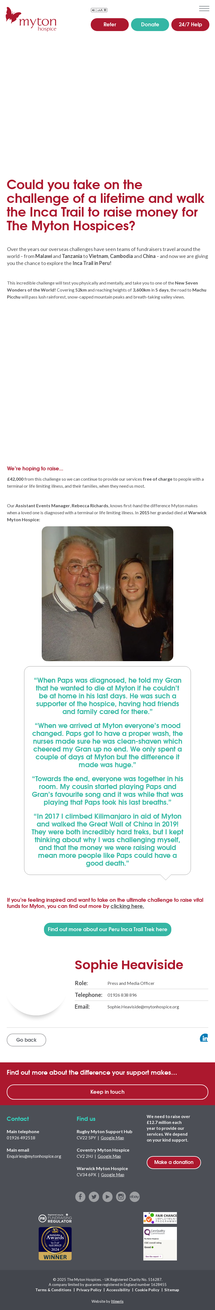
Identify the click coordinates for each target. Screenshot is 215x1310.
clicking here (127, 906)
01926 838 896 (122, 994)
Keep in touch (107, 1092)
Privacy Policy (89, 1289)
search (191, 8)
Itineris (117, 1300)
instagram (121, 1197)
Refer (110, 24)
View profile (194, 1039)
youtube (108, 1197)
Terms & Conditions (54, 1289)
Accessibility (117, 1289)
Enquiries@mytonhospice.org (34, 1156)
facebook (81, 1197)
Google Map (112, 1138)
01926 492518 (21, 1138)
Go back (27, 1040)
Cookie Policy (146, 1289)
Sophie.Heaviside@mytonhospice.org (143, 1006)
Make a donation (173, 1162)
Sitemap (170, 1289)
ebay (134, 1197)
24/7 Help (190, 24)
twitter (94, 1197)
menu (204, 8)
